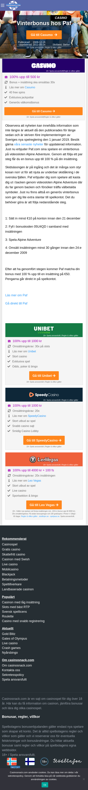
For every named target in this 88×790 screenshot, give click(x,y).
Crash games (11, 648)
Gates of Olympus (14, 638)
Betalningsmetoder (15, 579)
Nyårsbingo (10, 652)
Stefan (66, 44)
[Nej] (83, 779)
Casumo (30, 87)
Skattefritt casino (13, 554)
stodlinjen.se (44, 516)
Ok (44, 785)
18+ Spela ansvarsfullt (35, 48)
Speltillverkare (12, 584)
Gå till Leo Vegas (44, 505)
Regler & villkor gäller (53, 48)
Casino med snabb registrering (23, 621)
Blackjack (8, 574)
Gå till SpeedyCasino (44, 440)
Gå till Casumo (44, 35)
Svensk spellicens (14, 611)
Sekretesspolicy (13, 675)
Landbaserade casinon (18, 589)
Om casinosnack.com (17, 665)
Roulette (8, 616)
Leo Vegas (34, 480)
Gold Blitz (8, 634)
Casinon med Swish (16, 559)
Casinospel (9, 544)
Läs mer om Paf (16, 295)
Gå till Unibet (44, 375)
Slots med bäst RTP (16, 607)
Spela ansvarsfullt (14, 679)
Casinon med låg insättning (21, 602)
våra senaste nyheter (28, 144)
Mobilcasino (10, 569)
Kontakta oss (11, 670)
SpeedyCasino (37, 415)
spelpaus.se (54, 516)
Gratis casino (11, 549)
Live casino (10, 564)
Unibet (32, 351)
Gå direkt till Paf (16, 303)
